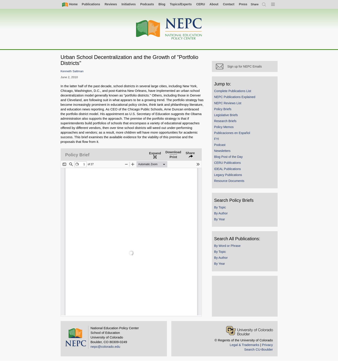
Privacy (267, 345)
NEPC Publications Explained (236, 98)
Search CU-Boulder (258, 349)
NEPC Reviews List (229, 104)
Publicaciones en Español (234, 134)
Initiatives (128, 4)
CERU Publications (229, 164)
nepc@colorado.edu (105, 346)
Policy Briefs (224, 110)
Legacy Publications (230, 176)
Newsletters (224, 152)
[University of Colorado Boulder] (249, 331)
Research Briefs (227, 122)
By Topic (222, 209)
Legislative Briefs (228, 116)
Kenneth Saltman (72, 71)
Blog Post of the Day (230, 158)
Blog (162, 4)
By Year (221, 221)
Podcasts (147, 4)
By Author (223, 215)
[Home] (169, 29)
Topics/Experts (181, 4)
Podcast (221, 146)
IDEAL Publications (229, 170)
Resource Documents (231, 182)
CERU (200, 4)
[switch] (255, 4)
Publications (91, 4)
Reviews (111, 4)
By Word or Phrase (229, 247)
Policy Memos (225, 128)
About (213, 4)
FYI (218, 140)
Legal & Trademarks (244, 345)
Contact (228, 4)
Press (243, 4)
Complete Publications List (234, 92)
